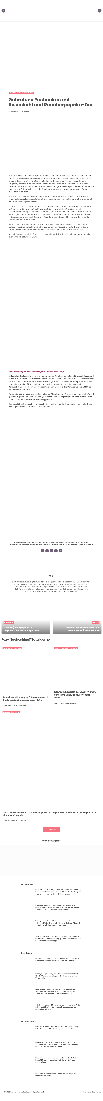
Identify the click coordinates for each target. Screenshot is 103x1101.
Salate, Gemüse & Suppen (25, 93)
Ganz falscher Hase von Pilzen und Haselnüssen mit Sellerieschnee (81, 630)
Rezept (54, 545)
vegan (81, 545)
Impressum (87, 1095)
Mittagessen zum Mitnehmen (19, 545)
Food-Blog (46, 543)
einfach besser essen (34, 543)
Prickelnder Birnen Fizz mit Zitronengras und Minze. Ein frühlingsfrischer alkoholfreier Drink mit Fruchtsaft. (57, 963)
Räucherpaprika (44, 545)
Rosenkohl (60, 545)
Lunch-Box (84, 543)
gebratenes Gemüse (57, 543)
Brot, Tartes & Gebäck (62, 648)
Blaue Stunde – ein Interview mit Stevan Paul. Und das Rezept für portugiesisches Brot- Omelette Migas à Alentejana (57, 1063)
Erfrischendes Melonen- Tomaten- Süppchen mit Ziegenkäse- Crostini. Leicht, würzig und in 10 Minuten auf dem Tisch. (51, 817)
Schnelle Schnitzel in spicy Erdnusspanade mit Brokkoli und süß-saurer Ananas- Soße (26, 700)
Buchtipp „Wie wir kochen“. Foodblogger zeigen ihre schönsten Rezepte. (56, 1078)
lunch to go (75, 543)
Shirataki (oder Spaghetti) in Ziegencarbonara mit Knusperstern (23, 630)
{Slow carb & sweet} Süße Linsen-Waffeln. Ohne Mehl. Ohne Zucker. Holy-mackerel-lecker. (77, 695)
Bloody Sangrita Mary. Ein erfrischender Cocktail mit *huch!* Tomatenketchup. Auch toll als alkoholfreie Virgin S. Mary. (56, 979)
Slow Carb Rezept (71, 545)
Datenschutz (96, 1095)
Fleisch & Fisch (8, 648)
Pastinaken (34, 545)
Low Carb (12, 93)
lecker (67, 543)
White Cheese (88, 545)
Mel (11, 112)
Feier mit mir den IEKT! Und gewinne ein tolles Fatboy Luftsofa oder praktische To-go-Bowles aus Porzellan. (57, 1031)
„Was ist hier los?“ (70, 592)
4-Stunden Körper (20, 543)
